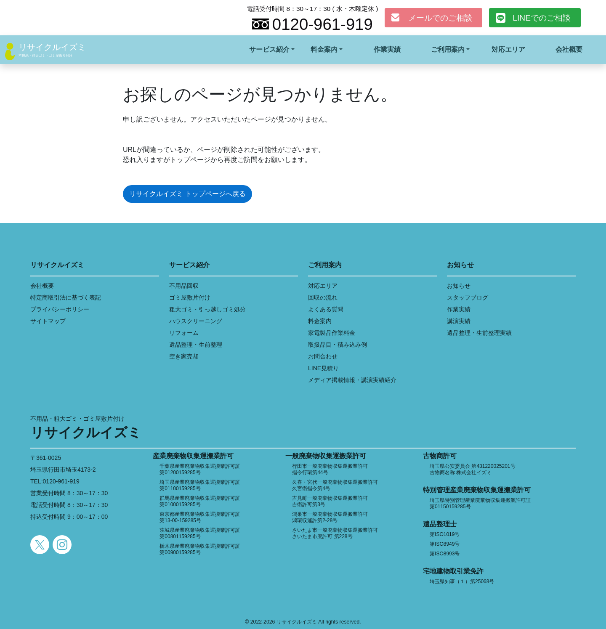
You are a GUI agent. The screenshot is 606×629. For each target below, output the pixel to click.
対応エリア (508, 49)
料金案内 (320, 321)
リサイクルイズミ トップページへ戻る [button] (187, 193)
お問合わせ (323, 356)
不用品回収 (184, 285)
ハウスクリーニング (195, 321)
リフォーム (184, 332)
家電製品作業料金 (331, 332)
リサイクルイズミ (52, 47)
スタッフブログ (467, 297)
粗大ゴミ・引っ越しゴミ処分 (207, 309)
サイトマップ (48, 321)
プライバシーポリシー (59, 309)
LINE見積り (323, 368)
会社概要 (569, 49)
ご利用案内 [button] (448, 49)
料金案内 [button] (324, 49)
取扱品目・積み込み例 (337, 344)
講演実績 (458, 321)
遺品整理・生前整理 (195, 344)
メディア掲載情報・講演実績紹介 (352, 380)
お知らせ (458, 285)
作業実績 (387, 49)
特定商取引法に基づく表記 (65, 297)
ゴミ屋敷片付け (189, 297)
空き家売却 (184, 356)
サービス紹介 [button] (269, 49)
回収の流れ (323, 297)
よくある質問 (325, 309)
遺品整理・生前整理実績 (479, 332)
